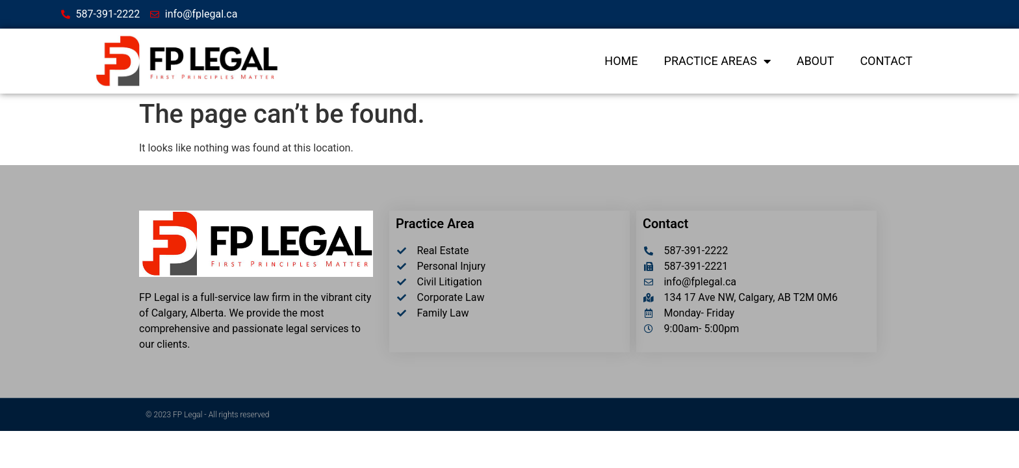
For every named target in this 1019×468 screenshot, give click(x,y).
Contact (886, 61)
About (815, 61)
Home (621, 61)
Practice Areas (717, 61)
